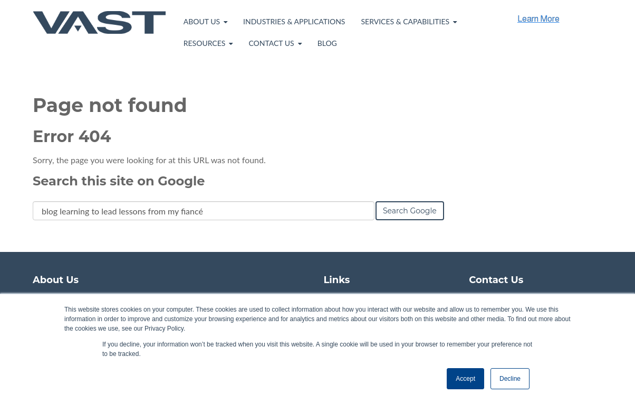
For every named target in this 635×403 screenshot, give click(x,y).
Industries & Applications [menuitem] (294, 21)
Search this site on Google (119, 181)
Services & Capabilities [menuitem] (405, 21)
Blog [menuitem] (327, 43)
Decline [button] (510, 378)
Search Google (410, 210)
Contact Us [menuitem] (271, 43)
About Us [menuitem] (202, 21)
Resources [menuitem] (205, 43)
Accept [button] (465, 378)
